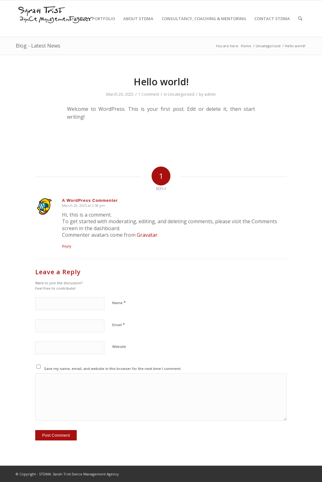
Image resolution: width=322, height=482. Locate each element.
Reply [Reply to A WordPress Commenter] (66, 246)
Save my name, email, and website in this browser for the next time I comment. (112, 368)
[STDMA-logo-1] (55, 20)
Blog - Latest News (38, 45)
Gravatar (147, 234)
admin (210, 94)
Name (119, 302)
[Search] (300, 18)
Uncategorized (181, 94)
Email (118, 324)
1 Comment (148, 94)
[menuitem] (78, 18)
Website (119, 346)
